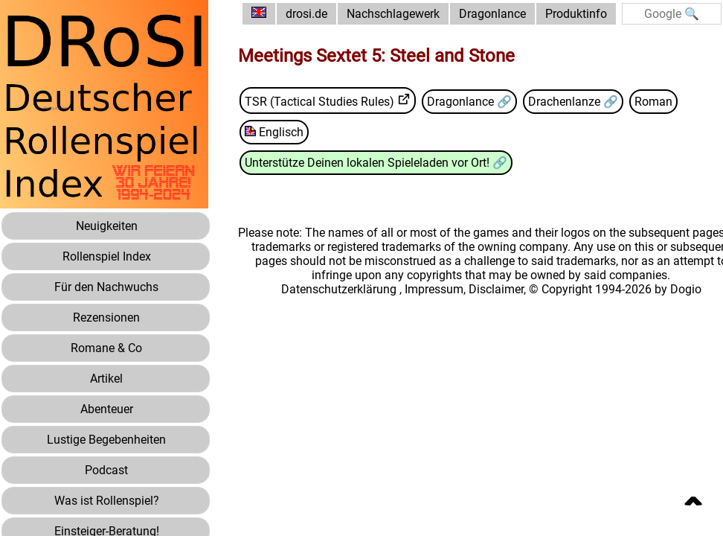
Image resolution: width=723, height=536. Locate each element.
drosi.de (306, 14)
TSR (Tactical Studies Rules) (319, 102)
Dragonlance (492, 14)
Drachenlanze (565, 102)
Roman (653, 102)
